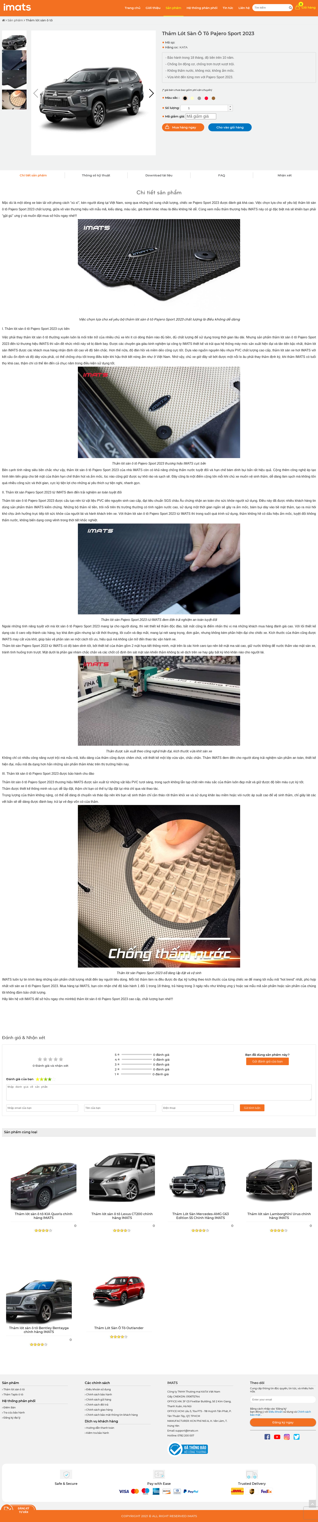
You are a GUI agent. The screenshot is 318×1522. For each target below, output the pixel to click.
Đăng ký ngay (282, 1422)
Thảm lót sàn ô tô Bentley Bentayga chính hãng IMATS (39, 1330)
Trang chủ (132, 8)
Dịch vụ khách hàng (101, 1421)
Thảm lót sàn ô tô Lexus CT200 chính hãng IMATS (122, 1216)
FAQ (221, 175)
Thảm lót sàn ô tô (39, 20)
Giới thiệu (153, 8)
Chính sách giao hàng (99, 1409)
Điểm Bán (9, 1407)
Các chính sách (97, 1383)
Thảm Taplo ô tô (12, 1394)
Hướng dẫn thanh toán (99, 1427)
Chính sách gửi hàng (98, 1399)
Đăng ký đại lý (11, 1417)
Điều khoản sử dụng (98, 1389)
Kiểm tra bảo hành (97, 1432)
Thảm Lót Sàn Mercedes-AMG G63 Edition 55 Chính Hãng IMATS (200, 1216)
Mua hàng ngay (184, 127)
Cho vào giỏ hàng (230, 127)
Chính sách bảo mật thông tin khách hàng (111, 1414)
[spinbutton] (204, 108)
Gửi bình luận (252, 1107)
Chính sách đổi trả (96, 1404)
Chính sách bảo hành (98, 1394)
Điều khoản (276, 1411)
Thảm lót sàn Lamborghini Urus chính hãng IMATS (279, 1216)
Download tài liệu (158, 175)
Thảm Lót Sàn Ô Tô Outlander (119, 1328)
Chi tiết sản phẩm (33, 175)
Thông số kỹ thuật (96, 175)
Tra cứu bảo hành (13, 1412)
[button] (151, 93)
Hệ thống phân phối (202, 8)
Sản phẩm (173, 8)
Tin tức (228, 8)
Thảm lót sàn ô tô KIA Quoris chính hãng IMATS (43, 1216)
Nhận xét (285, 175)
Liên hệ (244, 8)
